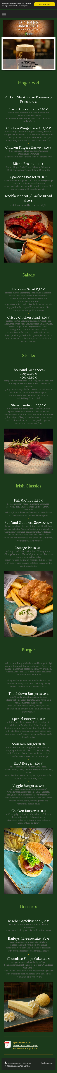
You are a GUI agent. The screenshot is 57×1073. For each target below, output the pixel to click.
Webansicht (46, 1062)
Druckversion (13, 1062)
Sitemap (27, 1062)
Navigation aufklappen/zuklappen (28, 14)
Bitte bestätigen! (44, 4)
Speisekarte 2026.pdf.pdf (25, 1045)
